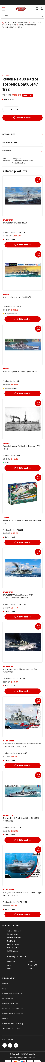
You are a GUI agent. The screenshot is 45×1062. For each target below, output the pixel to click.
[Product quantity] (11, 109)
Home (7, 23)
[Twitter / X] (10, 1045)
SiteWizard (30, 1057)
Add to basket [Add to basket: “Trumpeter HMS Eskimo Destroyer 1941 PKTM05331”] (23, 691)
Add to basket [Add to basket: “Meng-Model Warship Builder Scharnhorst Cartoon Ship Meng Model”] (23, 765)
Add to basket (24, 117)
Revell (5, 75)
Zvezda (6, 443)
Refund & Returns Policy (12, 1023)
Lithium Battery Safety (12, 993)
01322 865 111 (12, 951)
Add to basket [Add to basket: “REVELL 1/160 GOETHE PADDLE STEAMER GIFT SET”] (23, 542)
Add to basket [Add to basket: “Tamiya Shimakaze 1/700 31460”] (23, 319)
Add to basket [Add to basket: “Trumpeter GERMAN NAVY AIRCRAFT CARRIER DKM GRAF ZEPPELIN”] (23, 617)
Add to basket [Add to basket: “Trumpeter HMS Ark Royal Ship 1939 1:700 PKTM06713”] (23, 840)
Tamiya (6, 294)
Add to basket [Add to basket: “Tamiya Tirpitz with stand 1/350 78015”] (23, 393)
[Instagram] (16, 1045)
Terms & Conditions (11, 1028)
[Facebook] (4, 1045)
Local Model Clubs (10, 1003)
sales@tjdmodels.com (17, 956)
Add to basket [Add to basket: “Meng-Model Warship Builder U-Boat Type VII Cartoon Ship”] (23, 914)
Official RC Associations (12, 1008)
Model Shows (8, 998)
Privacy (5, 1018)
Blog (4, 988)
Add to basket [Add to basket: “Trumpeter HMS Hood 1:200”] (23, 244)
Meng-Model (8, 741)
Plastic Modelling (20, 23)
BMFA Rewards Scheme (12, 1013)
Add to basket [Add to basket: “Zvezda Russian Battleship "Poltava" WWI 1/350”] (23, 468)
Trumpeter (8, 220)
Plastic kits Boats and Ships (22, 161)
